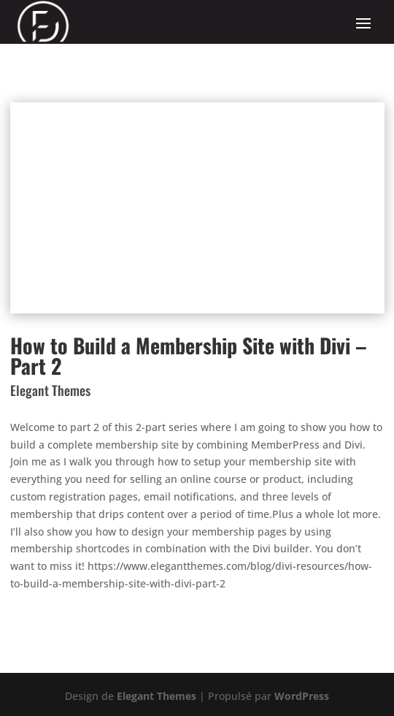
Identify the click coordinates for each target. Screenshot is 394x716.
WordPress (301, 696)
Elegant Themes (156, 696)
